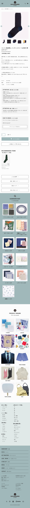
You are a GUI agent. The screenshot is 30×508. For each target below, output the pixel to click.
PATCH (5, 452)
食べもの (16, 417)
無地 (3, 436)
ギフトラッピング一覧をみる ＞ (15, 126)
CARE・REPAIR (9, 458)
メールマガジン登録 (19, 483)
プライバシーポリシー (20, 477)
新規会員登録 (18, 485)
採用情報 (3, 486)
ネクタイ (16, 425)
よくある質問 (15, 176)
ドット (3, 441)
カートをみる (18, 488)
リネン (3, 424)
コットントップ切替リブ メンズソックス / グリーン (6, 166)
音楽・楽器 (16, 421)
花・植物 (16, 415)
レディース (4, 406)
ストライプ (4, 437)
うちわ (15, 436)
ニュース (3, 483)
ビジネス (4, 418)
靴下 (15, 430)
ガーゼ (3, 428)
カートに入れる (15, 138)
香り (15, 439)
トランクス (16, 428)
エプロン (16, 434)
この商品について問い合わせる (15, 144)
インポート (4, 431)
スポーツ (16, 419)
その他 (15, 441)
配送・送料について (15, 181)
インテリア (16, 437)
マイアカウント (18, 489)
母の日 (3, 414)
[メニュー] (1, 4)
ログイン (17, 486)
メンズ (3, 408)
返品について (15, 185)
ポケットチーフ (17, 427)
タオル (3, 429)
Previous (1, 25)
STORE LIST (6, 462)
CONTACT (6, 471)
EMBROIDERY (6, 449)
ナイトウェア (16, 432)
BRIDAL (5, 465)
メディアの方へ (4, 488)
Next (28, 25)
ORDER (8, 468)
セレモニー (4, 420)
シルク (3, 426)
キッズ (3, 410)
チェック (4, 439)
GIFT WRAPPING (9, 455)
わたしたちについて (5, 485)
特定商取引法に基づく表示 (20, 475)
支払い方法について (15, 190)
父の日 (3, 416)
